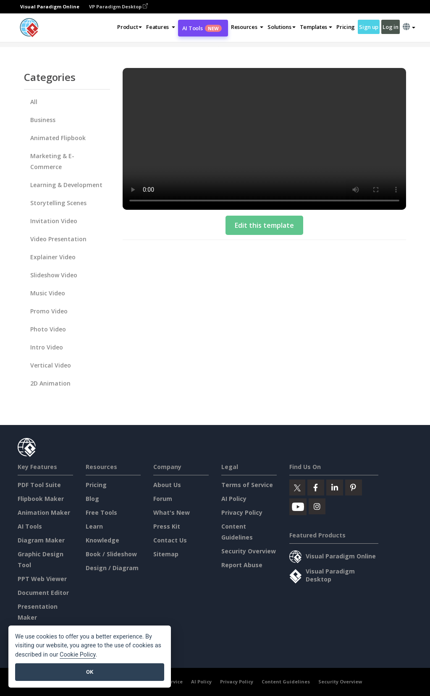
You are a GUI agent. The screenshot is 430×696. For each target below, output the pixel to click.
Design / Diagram (112, 568)
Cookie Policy (78, 654)
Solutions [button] (281, 27)
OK (89, 672)
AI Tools (202, 28)
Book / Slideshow (111, 554)
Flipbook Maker (41, 499)
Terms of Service (247, 485)
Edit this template (264, 225)
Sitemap (165, 554)
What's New (171, 512)
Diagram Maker (41, 540)
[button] (160, 27)
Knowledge (102, 540)
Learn (94, 526)
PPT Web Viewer (42, 579)
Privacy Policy (241, 512)
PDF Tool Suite (39, 485)
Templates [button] (316, 27)
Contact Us (170, 540)
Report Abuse (241, 565)
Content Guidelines (286, 681)
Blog (92, 499)
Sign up (368, 27)
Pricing (345, 27)
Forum (162, 499)
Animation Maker (44, 512)
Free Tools (101, 512)
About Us (167, 485)
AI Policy (233, 499)
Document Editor (43, 593)
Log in (390, 27)
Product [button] (129, 27)
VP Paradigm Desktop (118, 6)
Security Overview (248, 551)
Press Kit (166, 526)
